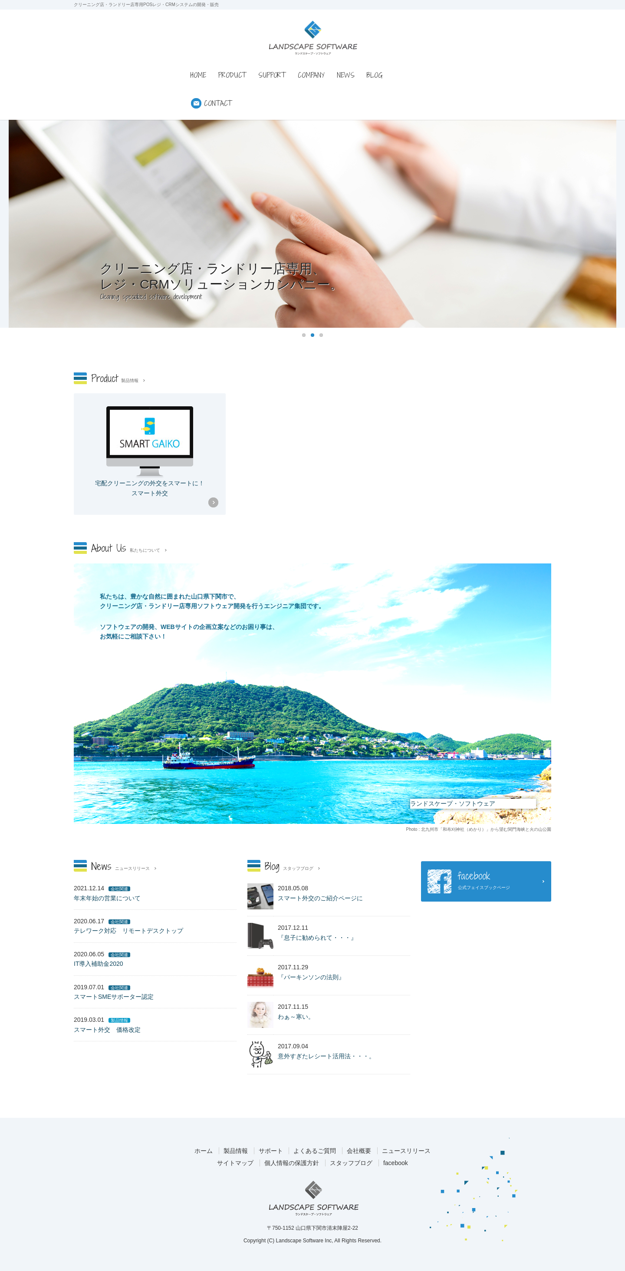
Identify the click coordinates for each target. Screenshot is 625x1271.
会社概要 (359, 1150)
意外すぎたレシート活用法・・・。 (326, 1056)
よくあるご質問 (314, 1150)
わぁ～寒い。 (296, 1016)
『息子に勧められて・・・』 (317, 937)
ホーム (203, 1150)
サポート (271, 1150)
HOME (198, 75)
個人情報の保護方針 (291, 1162)
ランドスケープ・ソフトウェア (313, 37)
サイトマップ (235, 1162)
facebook (395, 1162)
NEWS (346, 75)
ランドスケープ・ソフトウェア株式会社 (314, 1198)
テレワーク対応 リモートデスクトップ (128, 930)
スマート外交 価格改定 (107, 1029)
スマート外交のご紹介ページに (320, 898)
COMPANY (311, 75)
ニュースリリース (406, 1150)
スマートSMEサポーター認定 (114, 996)
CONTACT (218, 103)
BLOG (375, 75)
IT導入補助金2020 (98, 963)
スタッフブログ (351, 1162)
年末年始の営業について (107, 898)
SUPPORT (272, 75)
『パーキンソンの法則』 (311, 977)
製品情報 (236, 1150)
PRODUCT (232, 75)
